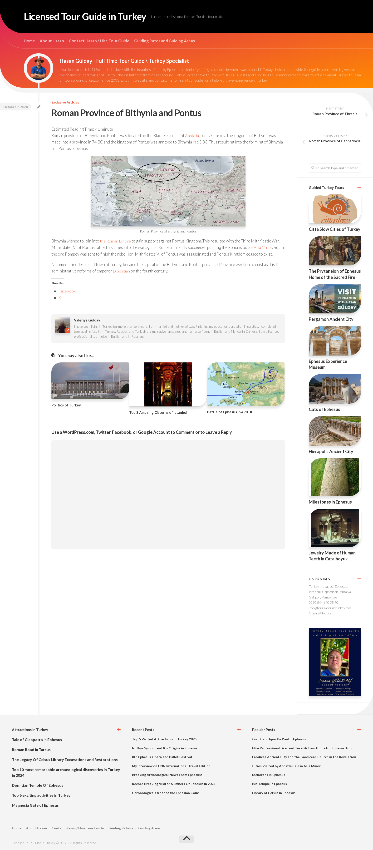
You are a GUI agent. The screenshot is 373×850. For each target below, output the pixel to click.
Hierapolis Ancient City (331, 451)
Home (29, 41)
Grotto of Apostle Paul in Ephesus (279, 739)
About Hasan (52, 41)
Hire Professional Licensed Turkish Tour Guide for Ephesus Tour (302, 748)
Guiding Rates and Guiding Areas (164, 41)
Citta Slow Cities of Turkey (334, 229)
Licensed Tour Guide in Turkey (89, 17)
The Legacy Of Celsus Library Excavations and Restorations (65, 759)
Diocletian (122, 270)
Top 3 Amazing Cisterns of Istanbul (158, 412)
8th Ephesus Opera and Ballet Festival (162, 757)
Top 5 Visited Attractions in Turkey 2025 (164, 739)
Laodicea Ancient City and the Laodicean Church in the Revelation (304, 757)
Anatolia (192, 135)
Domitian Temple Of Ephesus (37, 785)
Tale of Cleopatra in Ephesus (37, 739)
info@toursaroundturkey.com (330, 608)
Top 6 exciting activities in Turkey (41, 795)
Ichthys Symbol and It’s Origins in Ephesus (164, 748)
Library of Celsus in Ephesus (273, 793)
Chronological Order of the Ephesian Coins (166, 793)
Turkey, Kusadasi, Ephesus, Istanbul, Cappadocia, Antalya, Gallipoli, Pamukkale (330, 591)
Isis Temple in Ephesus (269, 784)
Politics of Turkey (66, 404)
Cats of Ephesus (324, 409)
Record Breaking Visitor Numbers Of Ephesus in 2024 (173, 784)
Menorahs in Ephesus (268, 775)
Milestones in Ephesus (330, 501)
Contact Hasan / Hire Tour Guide (99, 41)
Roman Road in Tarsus (31, 749)
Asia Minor (263, 247)
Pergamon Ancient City (331, 319)
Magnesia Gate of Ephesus (35, 805)
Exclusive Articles (65, 102)
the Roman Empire (116, 240)
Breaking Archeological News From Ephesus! (167, 775)
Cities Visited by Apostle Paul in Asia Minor (286, 766)
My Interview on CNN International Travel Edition (171, 766)
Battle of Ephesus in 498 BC (230, 411)
